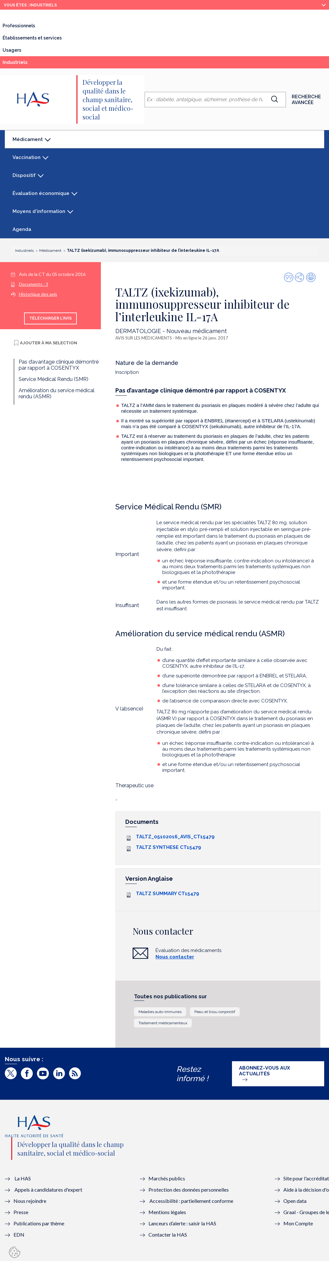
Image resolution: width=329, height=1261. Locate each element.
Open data (295, 1201)
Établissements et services (32, 37)
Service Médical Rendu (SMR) (53, 379)
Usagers (12, 50)
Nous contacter (175, 957)
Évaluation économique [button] (41, 193)
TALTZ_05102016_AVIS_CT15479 (175, 837)
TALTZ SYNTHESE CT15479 (168, 847)
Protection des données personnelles (188, 1189)
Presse (20, 1212)
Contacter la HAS (167, 1234)
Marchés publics (167, 1178)
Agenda (22, 229)
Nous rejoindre (29, 1201)
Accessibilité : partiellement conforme (191, 1201)
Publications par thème (38, 1223)
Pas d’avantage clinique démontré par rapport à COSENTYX (59, 365)
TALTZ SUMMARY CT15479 (167, 893)
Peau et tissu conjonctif (214, 1012)
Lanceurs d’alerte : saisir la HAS (182, 1223)
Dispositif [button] (24, 175)
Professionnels (19, 25)
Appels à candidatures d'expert (48, 1189)
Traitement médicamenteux (162, 1023)
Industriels (29, 63)
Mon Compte (298, 1223)
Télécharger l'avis (50, 318)
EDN (18, 1234)
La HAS (22, 1178)
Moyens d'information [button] (39, 211)
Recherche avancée (306, 99)
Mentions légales (167, 1212)
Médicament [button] (27, 142)
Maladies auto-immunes (160, 1012)
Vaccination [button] (26, 157)
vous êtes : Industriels (30, 5)
